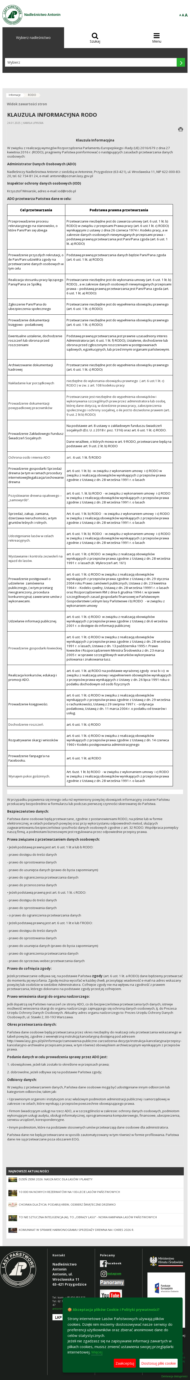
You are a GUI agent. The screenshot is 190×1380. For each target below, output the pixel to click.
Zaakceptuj (125, 1363)
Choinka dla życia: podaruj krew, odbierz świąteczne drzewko (67, 1204)
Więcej (96, 1352)
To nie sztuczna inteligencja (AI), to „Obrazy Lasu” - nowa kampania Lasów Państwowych (88, 1217)
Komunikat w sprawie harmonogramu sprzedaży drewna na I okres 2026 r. (76, 1230)
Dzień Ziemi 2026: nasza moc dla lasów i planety (56, 1179)
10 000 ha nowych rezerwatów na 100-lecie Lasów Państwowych (69, 1192)
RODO (32, 95)
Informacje (15, 95)
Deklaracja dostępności (174, 1376)
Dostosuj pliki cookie (158, 1363)
